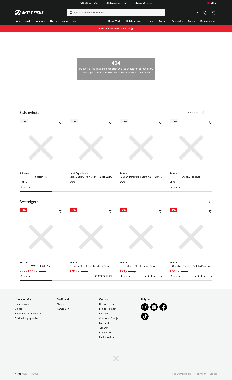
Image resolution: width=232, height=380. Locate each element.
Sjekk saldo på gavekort (27, 318)
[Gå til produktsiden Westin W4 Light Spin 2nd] (41, 236)
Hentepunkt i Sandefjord (28, 313)
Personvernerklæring (181, 374)
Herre (53, 21)
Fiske (18, 21)
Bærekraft (104, 323)
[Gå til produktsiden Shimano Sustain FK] (41, 147)
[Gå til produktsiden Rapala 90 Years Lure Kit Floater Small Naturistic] (141, 147)
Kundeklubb (105, 332)
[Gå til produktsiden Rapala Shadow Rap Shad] (191, 147)
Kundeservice (207, 21)
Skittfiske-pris (133, 21)
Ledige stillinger (107, 308)
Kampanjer (63, 308)
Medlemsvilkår (107, 337)
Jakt (27, 21)
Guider (192, 21)
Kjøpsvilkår (200, 374)
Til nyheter (192, 112)
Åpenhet (103, 327)
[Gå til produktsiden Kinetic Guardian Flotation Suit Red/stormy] (191, 236)
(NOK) (21, 373)
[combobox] (116, 12)
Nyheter (150, 21)
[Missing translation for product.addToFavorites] (60, 122)
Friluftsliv (40, 21)
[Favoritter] (205, 13)
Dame (65, 21)
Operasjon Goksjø (108, 318)
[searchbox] (119, 13)
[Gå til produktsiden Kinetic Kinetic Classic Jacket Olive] (141, 236)
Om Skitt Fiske (107, 304)
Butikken (104, 313)
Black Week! (114, 21)
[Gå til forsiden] (29, 12)
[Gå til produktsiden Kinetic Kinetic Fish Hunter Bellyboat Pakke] (91, 236)
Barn (75, 21)
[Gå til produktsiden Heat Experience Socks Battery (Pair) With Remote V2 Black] (91, 147)
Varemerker (177, 21)
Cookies (213, 374)
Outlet (162, 21)
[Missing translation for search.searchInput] (70, 12)
